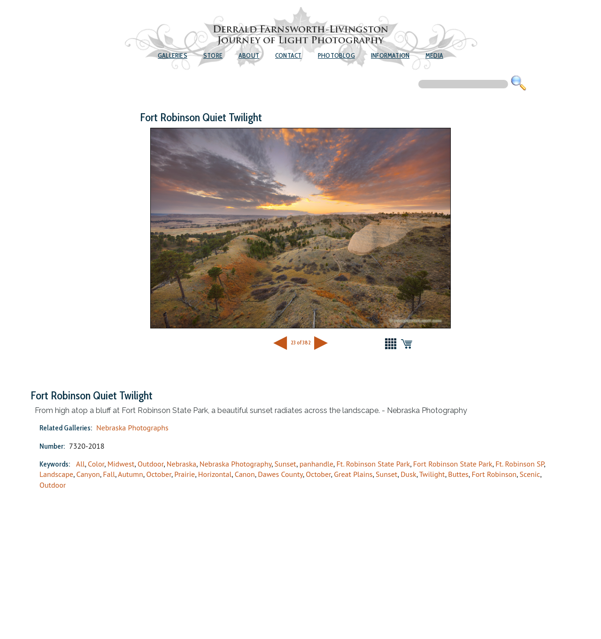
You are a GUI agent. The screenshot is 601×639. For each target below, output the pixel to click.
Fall (109, 474)
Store (213, 55)
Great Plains (353, 474)
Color (96, 463)
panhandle (316, 463)
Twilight (432, 474)
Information (390, 55)
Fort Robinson (493, 474)
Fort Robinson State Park (453, 463)
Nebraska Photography (235, 463)
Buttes (458, 474)
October (158, 474)
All (80, 463)
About (249, 55)
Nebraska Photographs (132, 427)
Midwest (121, 463)
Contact (288, 55)
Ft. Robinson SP (519, 463)
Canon (245, 474)
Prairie (184, 474)
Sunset (285, 463)
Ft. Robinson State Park (373, 463)
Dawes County (280, 474)
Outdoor (150, 463)
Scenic (530, 474)
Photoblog (336, 55)
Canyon (88, 474)
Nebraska (181, 463)
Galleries (172, 55)
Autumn (130, 474)
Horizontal (214, 474)
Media (434, 55)
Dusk (408, 474)
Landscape (56, 474)
